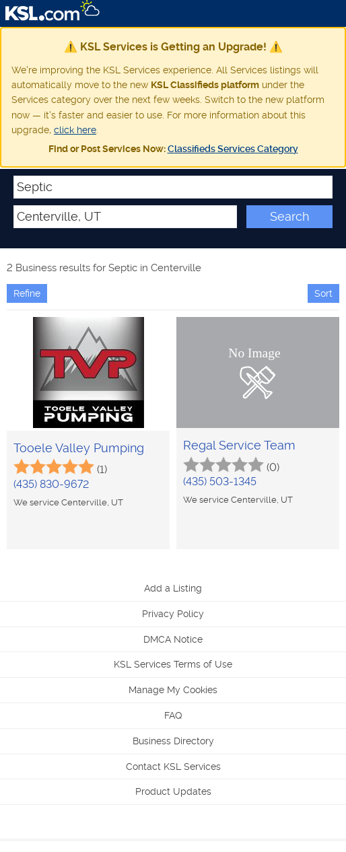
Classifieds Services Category (233, 148)
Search (289, 216)
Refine (26, 293)
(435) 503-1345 (219, 481)
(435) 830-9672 (51, 484)
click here (75, 130)
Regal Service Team (239, 445)
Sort (323, 293)
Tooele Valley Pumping (78, 448)
